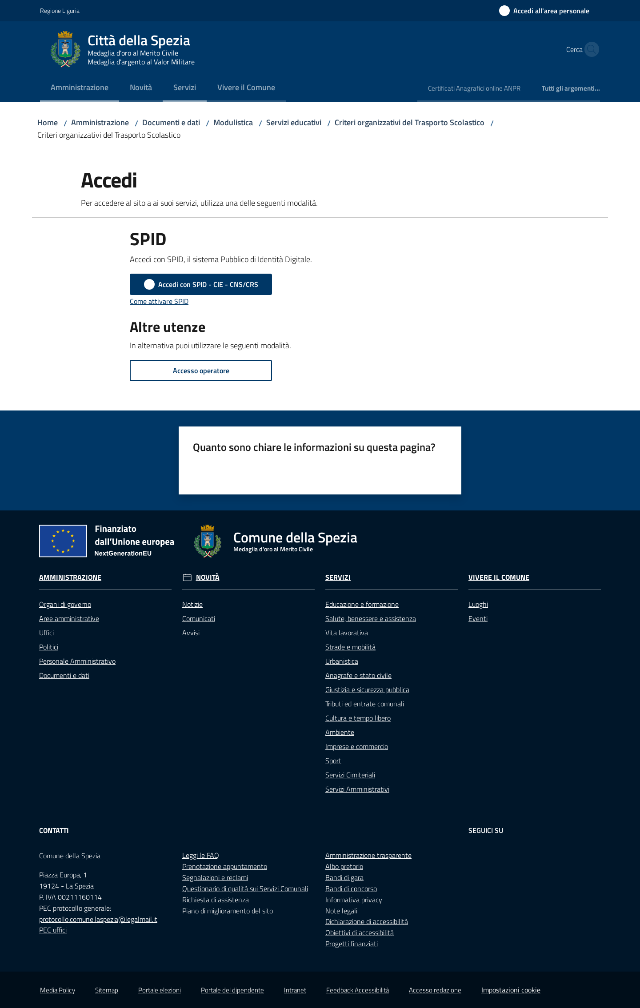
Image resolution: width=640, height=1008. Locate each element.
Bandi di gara (344, 877)
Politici (48, 646)
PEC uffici (53, 929)
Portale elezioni (159, 990)
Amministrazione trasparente (368, 855)
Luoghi (478, 604)
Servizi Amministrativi (357, 789)
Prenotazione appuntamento (224, 866)
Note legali (341, 910)
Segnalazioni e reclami (215, 877)
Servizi (338, 577)
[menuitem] (79, 88)
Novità (208, 577)
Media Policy (57, 990)
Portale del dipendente (232, 990)
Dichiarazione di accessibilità (366, 921)
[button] (589, 49)
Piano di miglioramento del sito (227, 910)
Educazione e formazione (362, 604)
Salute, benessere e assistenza (370, 618)
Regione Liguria (60, 10)
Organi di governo (65, 604)
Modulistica (233, 122)
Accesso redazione (435, 990)
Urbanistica (341, 661)
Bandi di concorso (351, 888)
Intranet (295, 990)
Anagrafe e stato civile (358, 675)
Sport (333, 760)
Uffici (46, 632)
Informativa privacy (353, 899)
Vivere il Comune (498, 577)
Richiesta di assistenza (215, 899)
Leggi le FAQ (200, 855)
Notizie (192, 604)
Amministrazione (100, 122)
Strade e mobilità (350, 646)
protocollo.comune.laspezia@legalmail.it (98, 919)
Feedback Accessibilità (357, 990)
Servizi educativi (293, 122)
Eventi (478, 618)
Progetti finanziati (351, 943)
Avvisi (191, 632)
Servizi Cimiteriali (350, 774)
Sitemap (106, 990)
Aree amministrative (69, 618)
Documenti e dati (171, 122)
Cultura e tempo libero (358, 718)
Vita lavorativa (346, 632)
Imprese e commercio (356, 746)
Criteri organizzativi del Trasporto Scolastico (409, 122)
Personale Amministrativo (77, 661)
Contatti (54, 830)
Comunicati (198, 618)
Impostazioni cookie (510, 989)
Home (47, 122)
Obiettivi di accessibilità (359, 932)
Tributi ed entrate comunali (364, 703)
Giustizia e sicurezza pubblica (367, 689)
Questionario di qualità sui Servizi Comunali (245, 888)
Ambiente (339, 732)
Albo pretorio (344, 866)
